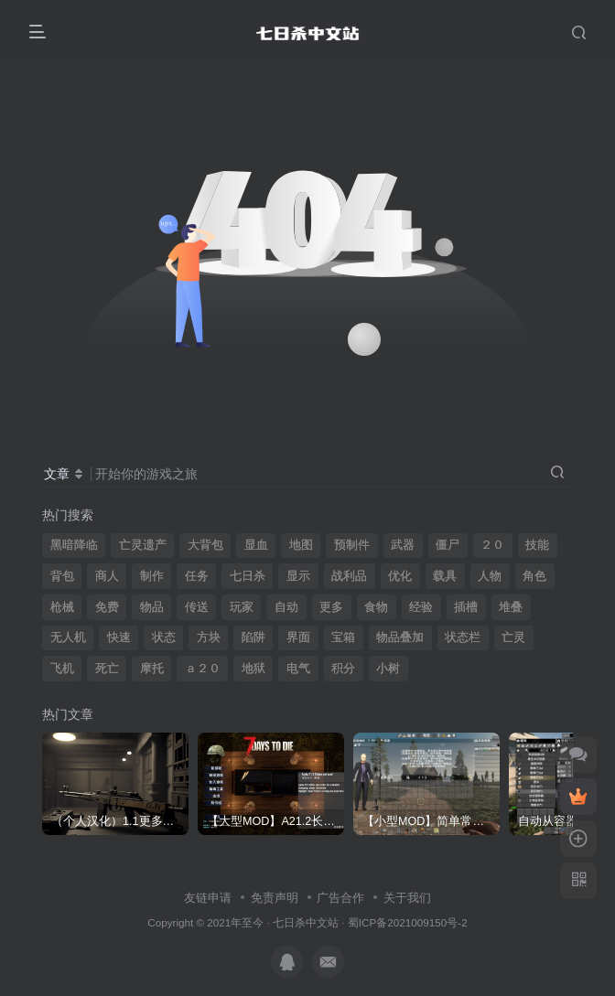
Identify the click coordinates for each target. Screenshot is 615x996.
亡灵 (513, 637)
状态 (164, 637)
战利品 (349, 576)
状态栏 (462, 637)
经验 (421, 607)
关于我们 (407, 898)
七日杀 (247, 576)
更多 (331, 607)
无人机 (68, 637)
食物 (376, 607)
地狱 (253, 668)
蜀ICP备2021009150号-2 (408, 922)
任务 (197, 576)
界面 (298, 637)
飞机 (62, 668)
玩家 (242, 607)
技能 (537, 545)
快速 (119, 637)
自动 (286, 607)
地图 (301, 545)
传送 (197, 607)
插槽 (466, 607)
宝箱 (343, 637)
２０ (492, 545)
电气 (298, 668)
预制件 (352, 545)
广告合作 (340, 898)
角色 (534, 576)
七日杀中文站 (306, 922)
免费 (107, 607)
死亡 (107, 668)
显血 (256, 545)
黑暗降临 (74, 545)
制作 (152, 576)
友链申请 (208, 898)
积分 (343, 668)
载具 (445, 576)
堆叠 (511, 607)
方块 (209, 637)
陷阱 (253, 637)
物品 (152, 607)
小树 (388, 668)
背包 (62, 576)
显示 (298, 576)
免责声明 (274, 898)
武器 (403, 545)
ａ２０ (203, 668)
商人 (107, 576)
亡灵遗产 (143, 545)
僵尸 (447, 545)
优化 (400, 576)
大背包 (205, 545)
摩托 (152, 668)
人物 (490, 576)
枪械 (62, 607)
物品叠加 (400, 637)
